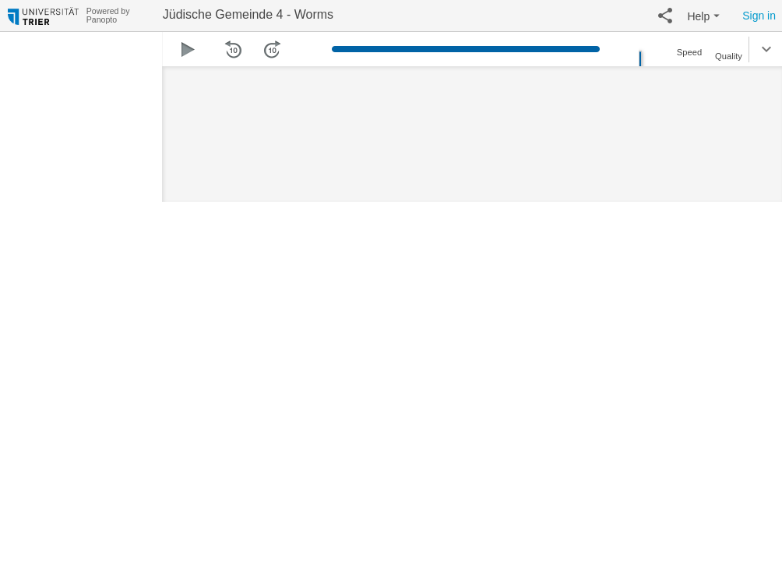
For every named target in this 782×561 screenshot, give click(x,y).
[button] (665, 15)
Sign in (759, 15)
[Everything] (43, 13)
